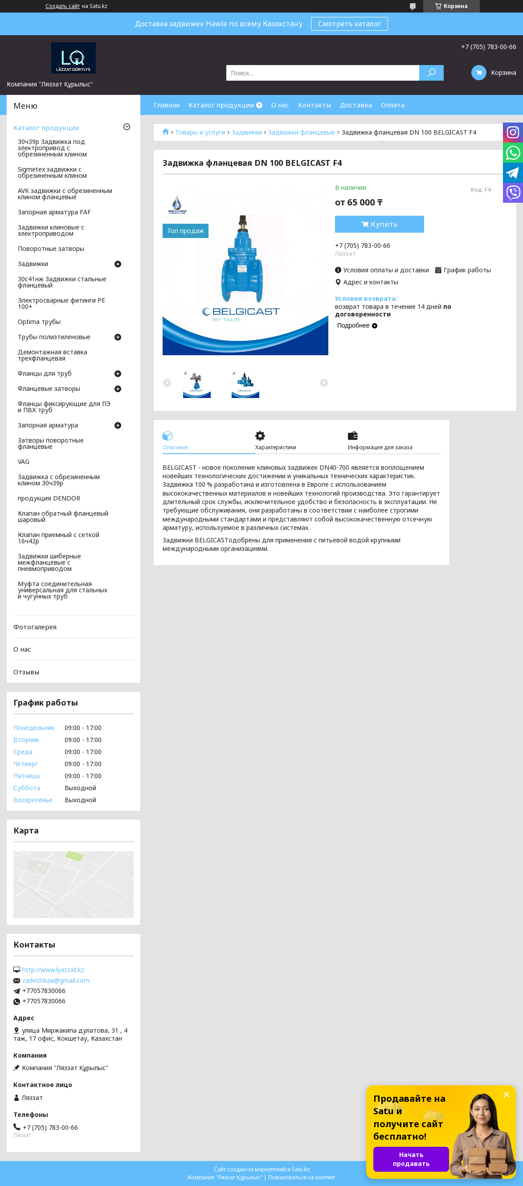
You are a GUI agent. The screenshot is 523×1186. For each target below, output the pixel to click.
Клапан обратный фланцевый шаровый (63, 517)
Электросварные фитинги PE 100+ (61, 304)
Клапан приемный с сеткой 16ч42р (58, 538)
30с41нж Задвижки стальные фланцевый (62, 282)
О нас (280, 104)
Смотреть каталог (349, 24)
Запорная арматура (48, 425)
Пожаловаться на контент (301, 1177)
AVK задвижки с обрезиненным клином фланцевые (65, 194)
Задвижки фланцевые (301, 132)
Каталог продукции (221, 104)
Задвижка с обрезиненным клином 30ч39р (59, 480)
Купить (384, 224)
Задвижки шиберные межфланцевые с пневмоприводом (49, 563)
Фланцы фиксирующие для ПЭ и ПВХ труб (64, 407)
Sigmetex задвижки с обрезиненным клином (52, 173)
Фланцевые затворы (49, 389)
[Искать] (431, 73)
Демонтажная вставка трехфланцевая (52, 355)
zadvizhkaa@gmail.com (56, 981)
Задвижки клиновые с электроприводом (51, 231)
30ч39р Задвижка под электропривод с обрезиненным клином (52, 148)
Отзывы (26, 671)
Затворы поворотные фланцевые (51, 444)
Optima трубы (39, 322)
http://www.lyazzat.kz (53, 970)
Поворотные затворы (51, 249)
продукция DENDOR (49, 498)
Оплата (393, 104)
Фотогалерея (35, 626)
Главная (167, 104)
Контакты (314, 104)
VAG (23, 462)
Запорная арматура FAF (54, 212)
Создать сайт (62, 6)
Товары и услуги (200, 132)
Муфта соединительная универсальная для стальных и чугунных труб (62, 590)
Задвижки (247, 132)
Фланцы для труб (45, 374)
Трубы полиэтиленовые (54, 337)
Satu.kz (301, 1169)
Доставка (356, 104)
